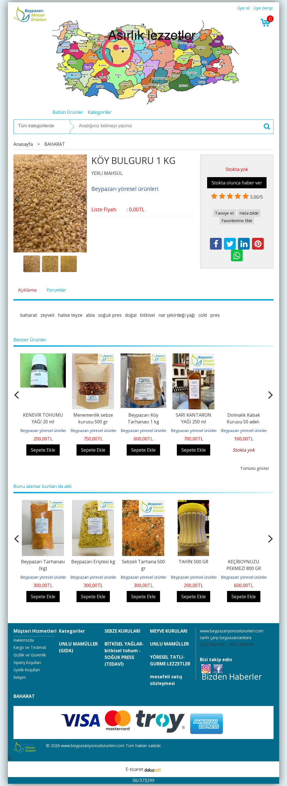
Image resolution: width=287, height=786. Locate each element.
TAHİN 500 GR (193, 562)
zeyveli (47, 315)
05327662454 (212, 644)
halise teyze (70, 315)
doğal (130, 315)
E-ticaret (134, 769)
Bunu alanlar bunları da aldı (42, 486)
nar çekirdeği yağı (176, 315)
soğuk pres (110, 315)
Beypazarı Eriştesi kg (93, 562)
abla (90, 315)
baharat (28, 315)
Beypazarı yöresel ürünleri (43, 430)
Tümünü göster (254, 468)
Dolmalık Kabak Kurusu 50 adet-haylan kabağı (243, 421)
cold (202, 315)
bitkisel (147, 315)
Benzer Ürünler (29, 340)
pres (215, 315)
